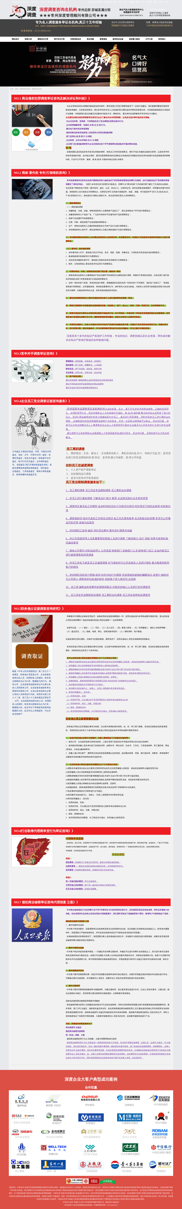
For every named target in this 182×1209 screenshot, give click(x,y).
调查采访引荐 (43, 39)
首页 (16, 89)
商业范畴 (90, 39)
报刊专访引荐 (59, 39)
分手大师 (149, 39)
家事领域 (103, 39)
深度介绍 (28, 39)
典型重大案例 (134, 39)
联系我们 (161, 39)
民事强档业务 (75, 39)
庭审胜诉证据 (118, 39)
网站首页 (15, 39)
